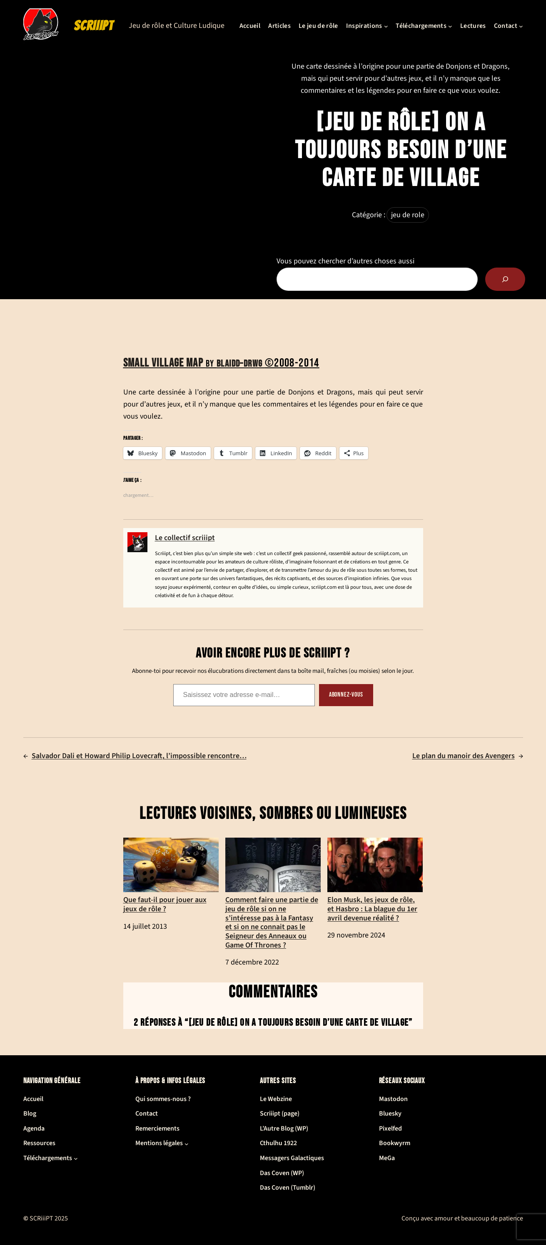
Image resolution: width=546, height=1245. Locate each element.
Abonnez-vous (346, 695)
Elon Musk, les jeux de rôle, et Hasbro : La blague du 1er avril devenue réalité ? (375, 880)
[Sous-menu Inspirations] (386, 26)
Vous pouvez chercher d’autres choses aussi (345, 261)
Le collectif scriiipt (185, 538)
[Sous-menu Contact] (521, 26)
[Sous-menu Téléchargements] (450, 26)
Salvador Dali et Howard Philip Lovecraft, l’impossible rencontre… (139, 756)
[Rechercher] (505, 279)
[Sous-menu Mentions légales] (186, 1143)
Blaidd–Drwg (241, 364)
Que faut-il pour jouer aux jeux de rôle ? (171, 875)
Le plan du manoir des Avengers (463, 756)
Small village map (164, 363)
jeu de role (407, 215)
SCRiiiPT (94, 26)
